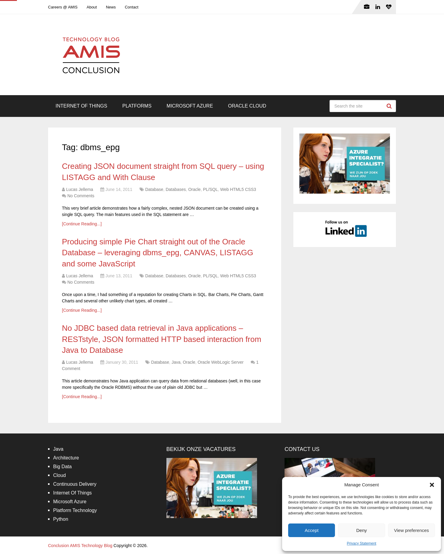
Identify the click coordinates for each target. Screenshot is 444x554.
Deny (361, 530)
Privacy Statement (361, 543)
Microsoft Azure (190, 105)
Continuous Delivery (74, 484)
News (111, 7)
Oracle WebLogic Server (220, 362)
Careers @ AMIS (63, 7)
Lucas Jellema (79, 189)
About (92, 7)
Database (154, 189)
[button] (432, 485)
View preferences (411, 530)
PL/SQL (210, 189)
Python (60, 519)
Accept (312, 530)
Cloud (59, 475)
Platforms (137, 105)
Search (390, 106)
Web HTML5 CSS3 (238, 189)
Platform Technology (75, 510)
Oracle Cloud (247, 105)
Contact (131, 7)
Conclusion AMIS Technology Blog (80, 545)
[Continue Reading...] (82, 223)
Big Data (62, 466)
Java (176, 362)
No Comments (80, 195)
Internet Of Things (81, 105)
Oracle (194, 189)
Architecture (66, 457)
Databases (176, 189)
